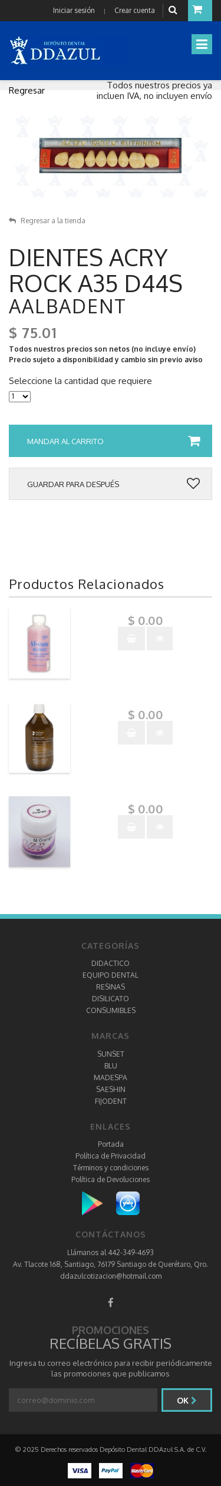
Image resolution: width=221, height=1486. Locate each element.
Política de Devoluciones (110, 1179)
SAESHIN (111, 1089)
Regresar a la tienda (47, 220)
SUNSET (110, 1054)
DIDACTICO (110, 963)
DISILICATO (110, 998)
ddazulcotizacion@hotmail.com (110, 1276)
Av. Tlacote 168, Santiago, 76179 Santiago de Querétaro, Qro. (110, 1264)
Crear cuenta (134, 10)
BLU (110, 1065)
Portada (111, 1144)
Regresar (27, 90)
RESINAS (110, 986)
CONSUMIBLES (111, 1010)
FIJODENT (111, 1101)
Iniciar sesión (74, 10)
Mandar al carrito (113, 441)
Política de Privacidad (110, 1155)
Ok (187, 1400)
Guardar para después (113, 484)
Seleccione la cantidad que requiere (80, 381)
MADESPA (110, 1077)
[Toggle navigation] (202, 44)
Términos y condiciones (111, 1167)
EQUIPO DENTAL (110, 975)
